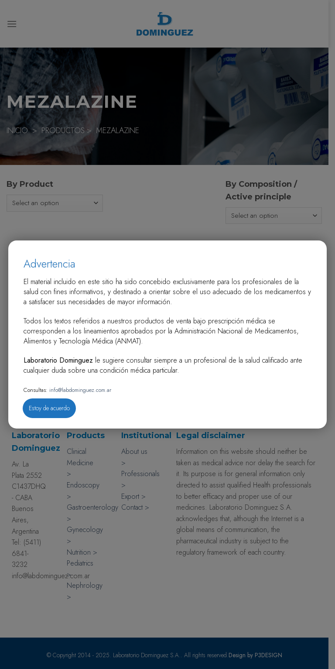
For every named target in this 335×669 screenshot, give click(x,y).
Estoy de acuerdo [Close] (49, 408)
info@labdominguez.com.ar (79, 390)
